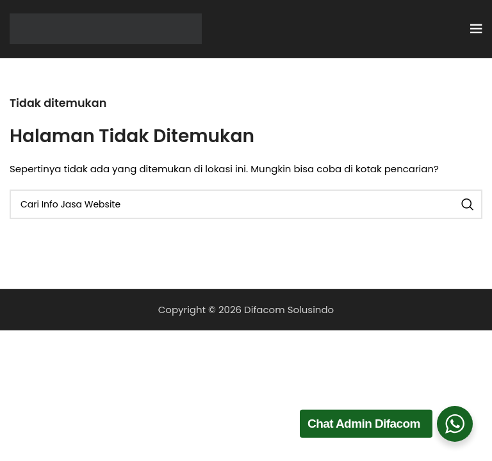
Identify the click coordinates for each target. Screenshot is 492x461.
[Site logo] (106, 28)
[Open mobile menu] (476, 29)
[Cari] (246, 204)
